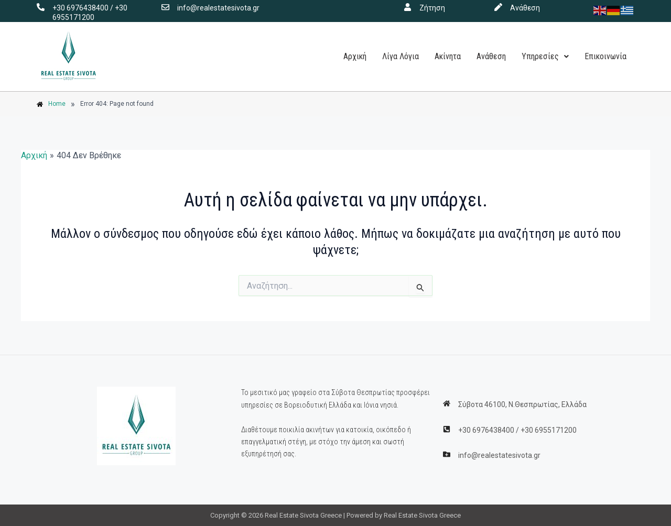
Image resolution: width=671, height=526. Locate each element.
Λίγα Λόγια (400, 56)
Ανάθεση (525, 8)
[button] (545, 57)
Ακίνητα (448, 56)
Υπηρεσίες (545, 56)
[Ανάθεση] (498, 7)
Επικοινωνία (605, 56)
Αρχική (354, 56)
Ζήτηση (432, 8)
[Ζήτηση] (408, 7)
